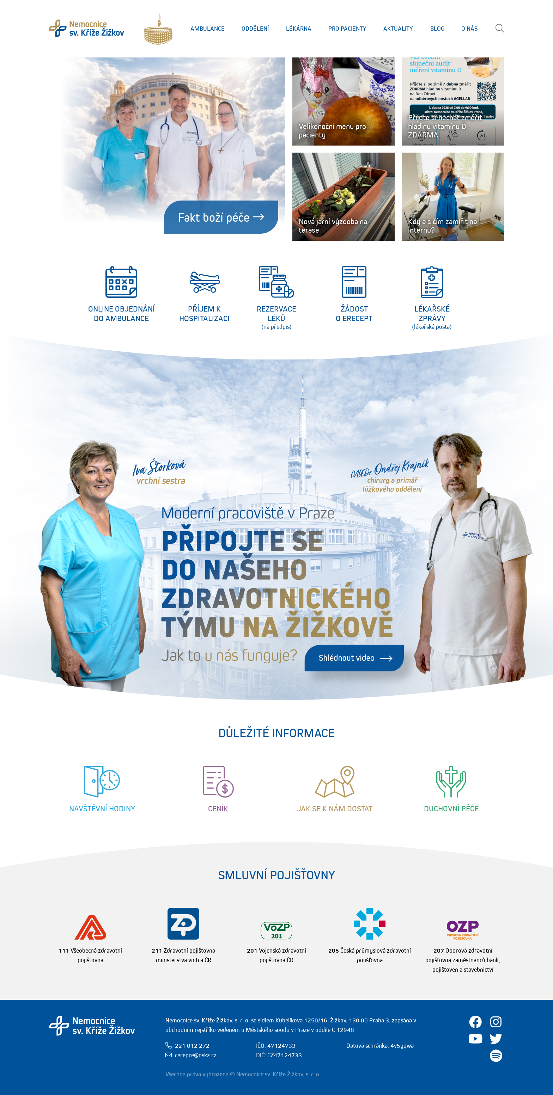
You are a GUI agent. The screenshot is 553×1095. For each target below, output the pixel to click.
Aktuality (398, 28)
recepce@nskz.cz (196, 1055)
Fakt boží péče (221, 217)
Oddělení (255, 28)
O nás (469, 28)
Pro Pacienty (347, 28)
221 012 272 (192, 1045)
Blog (437, 28)
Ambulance (207, 28)
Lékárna (298, 28)
